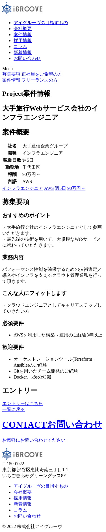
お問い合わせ (27, 58)
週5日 (60, 188)
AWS (49, 188)
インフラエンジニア (22, 188)
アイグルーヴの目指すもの (41, 22)
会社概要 (23, 28)
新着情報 (23, 52)
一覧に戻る (13, 409)
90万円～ (76, 188)
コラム (20, 46)
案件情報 (23, 34)
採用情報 (23, 40)
